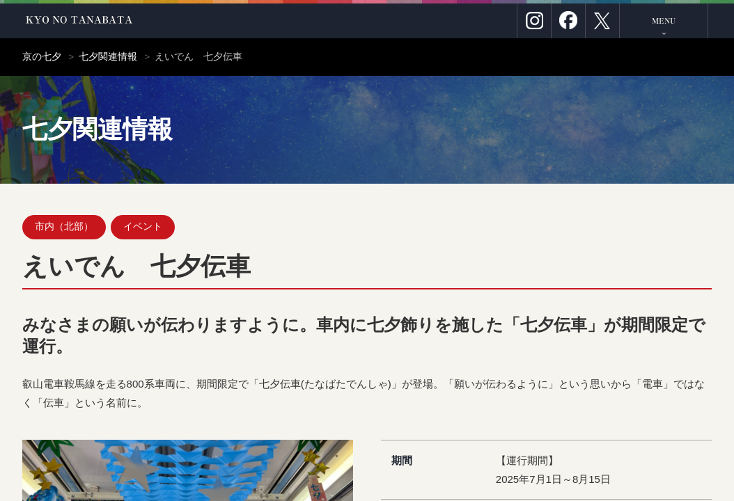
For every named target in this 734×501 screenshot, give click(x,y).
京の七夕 (41, 56)
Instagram (534, 20)
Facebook (568, 20)
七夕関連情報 (108, 56)
